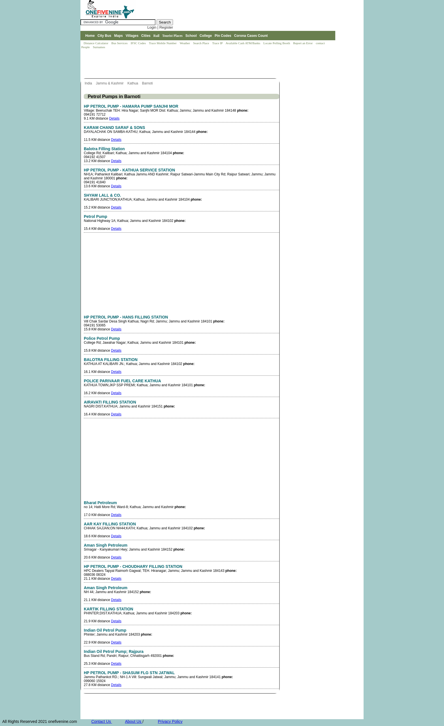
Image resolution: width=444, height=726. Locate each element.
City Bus (104, 36)
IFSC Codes (138, 43)
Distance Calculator (96, 43)
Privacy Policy (170, 721)
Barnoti (147, 83)
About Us (133, 721)
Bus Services (119, 43)
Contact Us (101, 721)
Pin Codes (223, 36)
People (86, 47)
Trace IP (217, 43)
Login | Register (160, 27)
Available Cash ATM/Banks (243, 43)
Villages (132, 36)
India (89, 83)
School (191, 36)
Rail (156, 36)
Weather (185, 43)
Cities (146, 36)
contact (321, 43)
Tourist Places (172, 36)
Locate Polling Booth (277, 43)
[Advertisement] (183, 64)
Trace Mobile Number (163, 43)
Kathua (133, 83)
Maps (118, 36)
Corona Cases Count (251, 36)
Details (114, 118)
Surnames (99, 47)
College (206, 36)
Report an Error (303, 43)
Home (90, 36)
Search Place (201, 43)
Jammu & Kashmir (110, 83)
